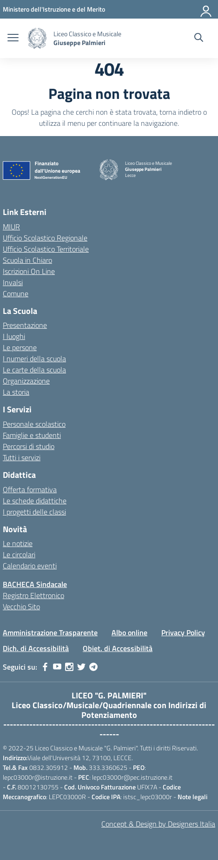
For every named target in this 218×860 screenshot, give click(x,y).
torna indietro (180, 111)
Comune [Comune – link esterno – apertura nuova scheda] (15, 293)
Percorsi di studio (28, 446)
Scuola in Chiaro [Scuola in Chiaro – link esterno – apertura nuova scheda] (27, 260)
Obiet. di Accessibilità (117, 648)
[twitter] (81, 667)
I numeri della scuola (34, 358)
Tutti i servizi (21, 457)
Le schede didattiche (34, 500)
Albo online (129, 632)
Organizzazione (26, 380)
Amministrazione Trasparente (50, 632)
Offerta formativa (30, 489)
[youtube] (57, 667)
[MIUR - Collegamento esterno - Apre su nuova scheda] (54, 9)
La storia (16, 391)
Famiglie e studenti (32, 435)
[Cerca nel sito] (199, 39)
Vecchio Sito (21, 606)
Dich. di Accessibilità (36, 648)
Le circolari (19, 554)
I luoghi (14, 336)
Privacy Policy (183, 632)
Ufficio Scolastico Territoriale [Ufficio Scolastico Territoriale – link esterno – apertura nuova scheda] (46, 248)
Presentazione (25, 325)
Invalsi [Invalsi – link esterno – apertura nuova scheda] (13, 282)
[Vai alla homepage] (37, 38)
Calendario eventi (30, 565)
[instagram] (69, 667)
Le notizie (18, 543)
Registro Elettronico (33, 595)
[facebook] (45, 667)
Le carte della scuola (34, 369)
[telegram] (93, 667)
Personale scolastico (34, 424)
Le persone (20, 347)
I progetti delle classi (34, 511)
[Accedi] (206, 9)
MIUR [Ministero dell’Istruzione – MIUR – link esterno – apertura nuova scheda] (11, 226)
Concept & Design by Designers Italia (158, 823)
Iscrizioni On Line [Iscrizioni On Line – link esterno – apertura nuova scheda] (29, 271)
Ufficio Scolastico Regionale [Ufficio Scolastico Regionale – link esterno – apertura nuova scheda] (45, 237)
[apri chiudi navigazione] (13, 38)
